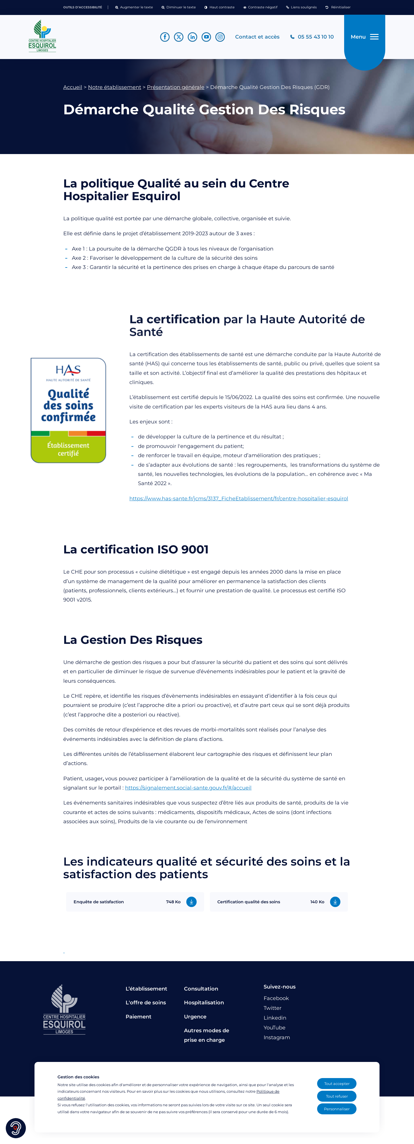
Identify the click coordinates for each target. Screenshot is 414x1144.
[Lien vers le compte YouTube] (206, 37)
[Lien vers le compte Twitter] (178, 37)
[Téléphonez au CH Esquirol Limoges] (312, 37)
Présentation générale (175, 87)
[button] (134, 7)
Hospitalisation (204, 1002)
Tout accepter (337, 1083)
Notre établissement (114, 87)
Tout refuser (337, 1096)
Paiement (139, 1017)
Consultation (201, 989)
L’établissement (146, 989)
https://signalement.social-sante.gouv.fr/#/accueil (188, 788)
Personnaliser (337, 1109)
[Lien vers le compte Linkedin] (192, 37)
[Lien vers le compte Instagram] (220, 37)
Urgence (195, 1017)
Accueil (72, 87)
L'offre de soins (146, 1002)
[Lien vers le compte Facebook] (165, 37)
